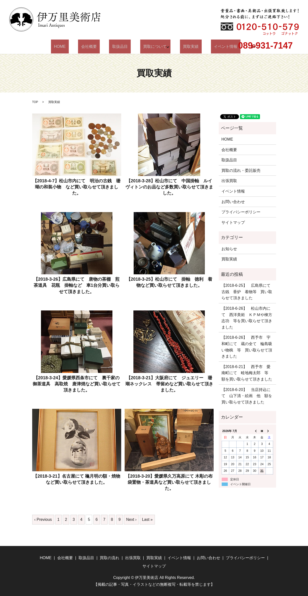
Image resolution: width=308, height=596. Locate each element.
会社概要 (96, 46)
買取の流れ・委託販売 (240, 170)
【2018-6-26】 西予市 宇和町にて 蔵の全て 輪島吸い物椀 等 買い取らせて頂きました (246, 346)
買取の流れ (109, 558)
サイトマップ (233, 222)
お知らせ (229, 249)
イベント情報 (212, 46)
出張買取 (229, 181)
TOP (35, 102)
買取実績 (183, 46)
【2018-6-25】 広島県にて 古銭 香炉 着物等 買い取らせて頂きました (247, 291)
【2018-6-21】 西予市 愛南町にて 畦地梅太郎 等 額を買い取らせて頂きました (246, 373)
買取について (150, 46)
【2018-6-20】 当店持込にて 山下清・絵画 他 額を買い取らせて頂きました (246, 396)
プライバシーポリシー (240, 212)
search (236, 46)
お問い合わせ (233, 202)
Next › (131, 519)
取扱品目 (121, 46)
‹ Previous (43, 519)
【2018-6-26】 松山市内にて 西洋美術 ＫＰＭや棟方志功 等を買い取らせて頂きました (246, 317)
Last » (147, 519)
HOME (73, 46)
